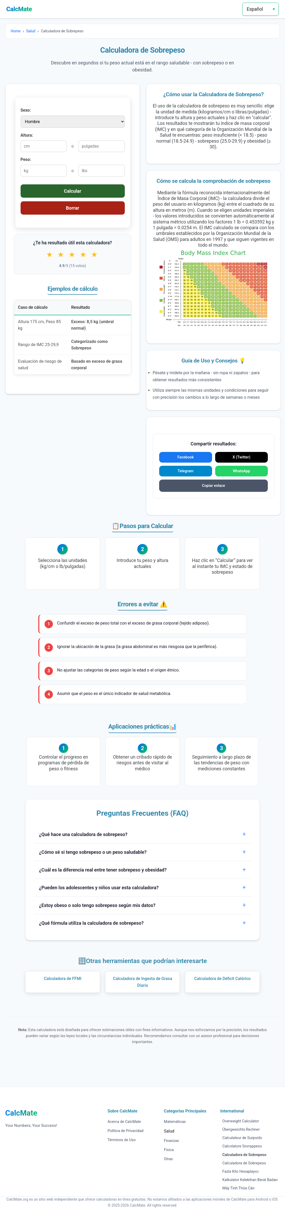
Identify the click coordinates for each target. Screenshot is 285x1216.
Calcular (72, 191)
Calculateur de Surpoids (242, 1138)
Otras (168, 1159)
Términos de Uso (122, 1140)
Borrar (72, 208)
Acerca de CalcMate (124, 1122)
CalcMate (19, 9)
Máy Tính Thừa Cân (238, 1188)
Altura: (27, 135)
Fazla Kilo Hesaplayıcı (240, 1171)
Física (169, 1150)
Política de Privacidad (126, 1131)
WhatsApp (241, 471)
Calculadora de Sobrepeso (244, 1163)
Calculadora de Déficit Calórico (222, 978)
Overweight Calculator (240, 1121)
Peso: (26, 159)
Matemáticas (175, 1122)
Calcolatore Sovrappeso (242, 1146)
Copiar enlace (213, 485)
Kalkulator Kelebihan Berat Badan (250, 1180)
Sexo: (26, 110)
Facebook (185, 457)
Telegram (186, 471)
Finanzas (171, 1141)
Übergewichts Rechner (240, 1129)
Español (255, 9)
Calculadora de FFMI (63, 978)
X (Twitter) (241, 457)
